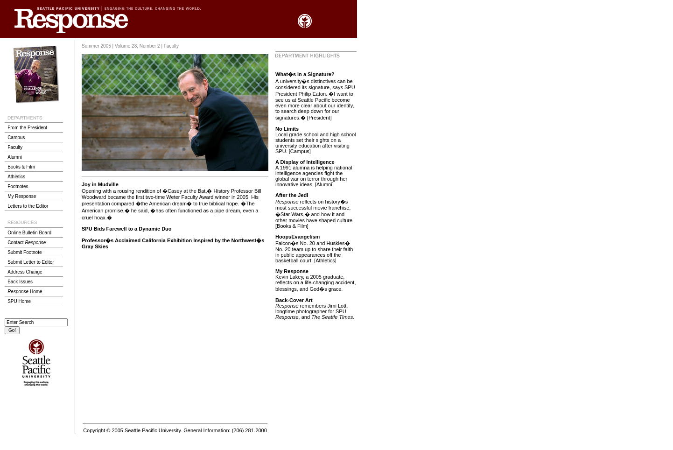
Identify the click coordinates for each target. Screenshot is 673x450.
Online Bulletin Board (29, 232)
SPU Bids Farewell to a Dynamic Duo (127, 229)
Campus (16, 137)
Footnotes (17, 186)
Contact (26, 242)
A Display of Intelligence (305, 162)
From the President (27, 127)
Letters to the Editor (27, 206)
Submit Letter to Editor (30, 262)
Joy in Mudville (100, 184)
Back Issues (20, 281)
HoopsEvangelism (297, 236)
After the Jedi (291, 195)
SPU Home (19, 301)
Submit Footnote (24, 252)
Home (24, 291)
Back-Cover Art (294, 300)
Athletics (16, 176)
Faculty (14, 147)
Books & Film (21, 166)
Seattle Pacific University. (153, 430)
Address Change (24, 271)
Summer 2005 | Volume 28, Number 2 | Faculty (130, 46)
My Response (21, 196)
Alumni (14, 157)
